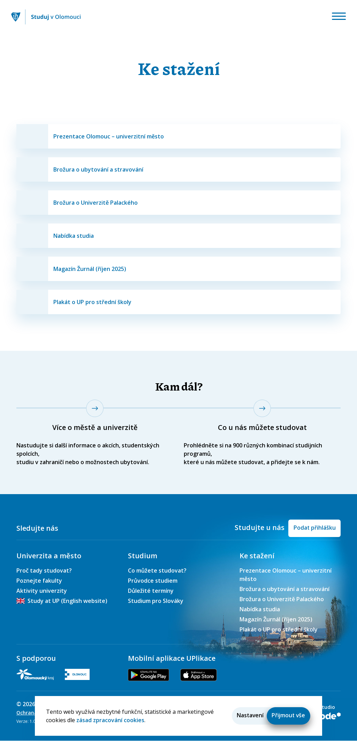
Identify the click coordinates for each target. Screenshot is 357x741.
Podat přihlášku (314, 527)
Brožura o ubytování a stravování (284, 589)
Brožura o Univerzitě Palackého (282, 599)
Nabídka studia (260, 609)
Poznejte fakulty (39, 581)
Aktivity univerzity (41, 591)
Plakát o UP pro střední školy (279, 630)
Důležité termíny (151, 591)
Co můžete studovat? (157, 571)
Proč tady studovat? (44, 571)
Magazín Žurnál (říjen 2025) (276, 619)
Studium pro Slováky (155, 601)
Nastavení (248, 715)
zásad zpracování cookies (110, 720)
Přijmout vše (288, 715)
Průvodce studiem (152, 581)
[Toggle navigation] (338, 17)
